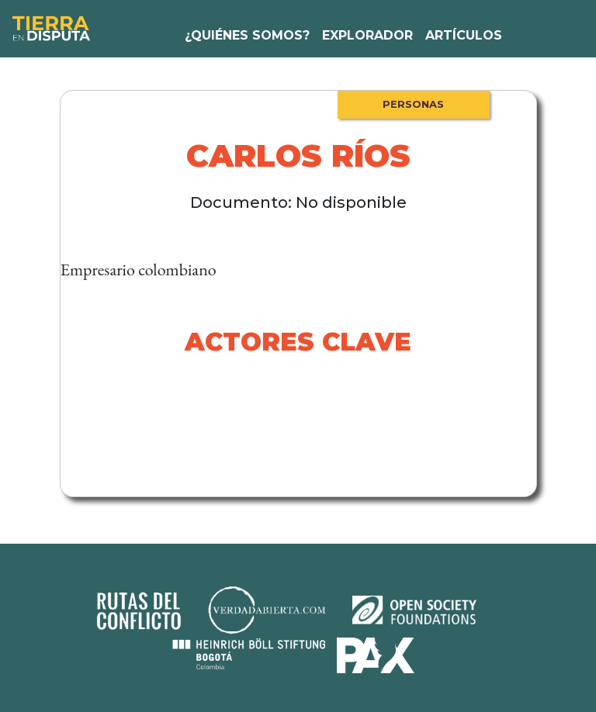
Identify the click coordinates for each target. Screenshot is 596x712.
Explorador (367, 35)
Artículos (463, 35)
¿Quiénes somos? (247, 35)
